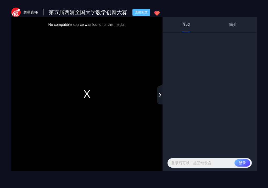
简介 (233, 24)
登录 (242, 163)
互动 (186, 27)
